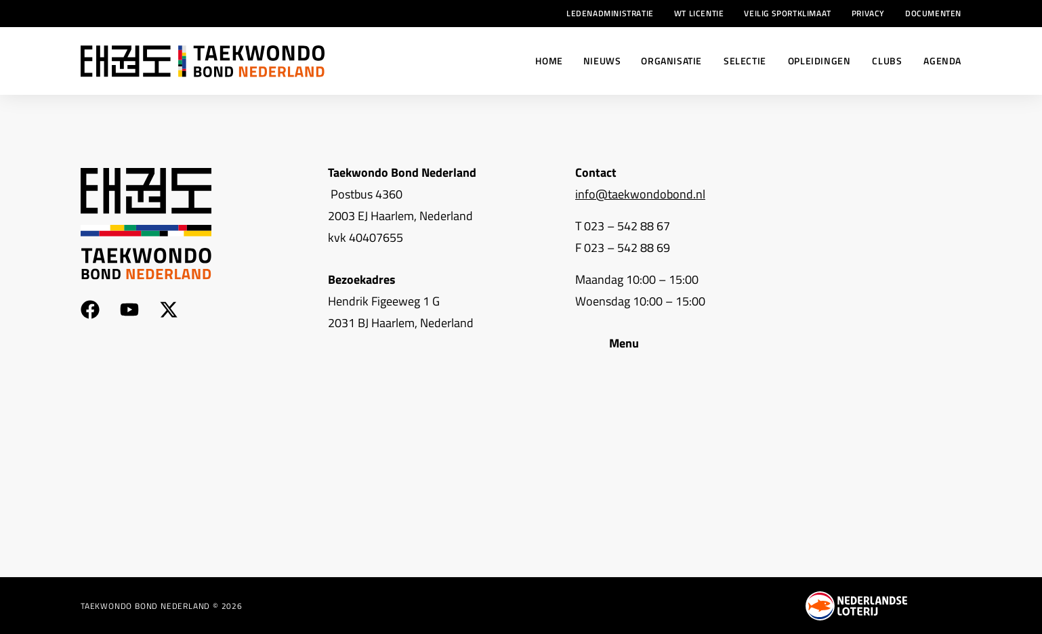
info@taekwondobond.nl (640, 194)
